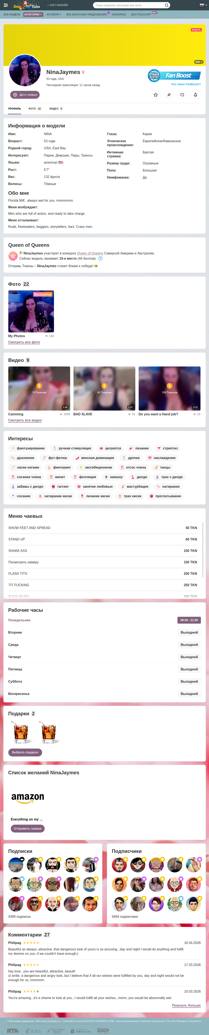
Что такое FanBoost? (186, 84)
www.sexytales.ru (51, 1021)
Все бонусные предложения (87, 14)
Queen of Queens (90, 253)
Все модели (12, 14)
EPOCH (90, 1021)
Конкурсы (119, 14)
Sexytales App (142, 14)
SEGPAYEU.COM (105, 1021)
